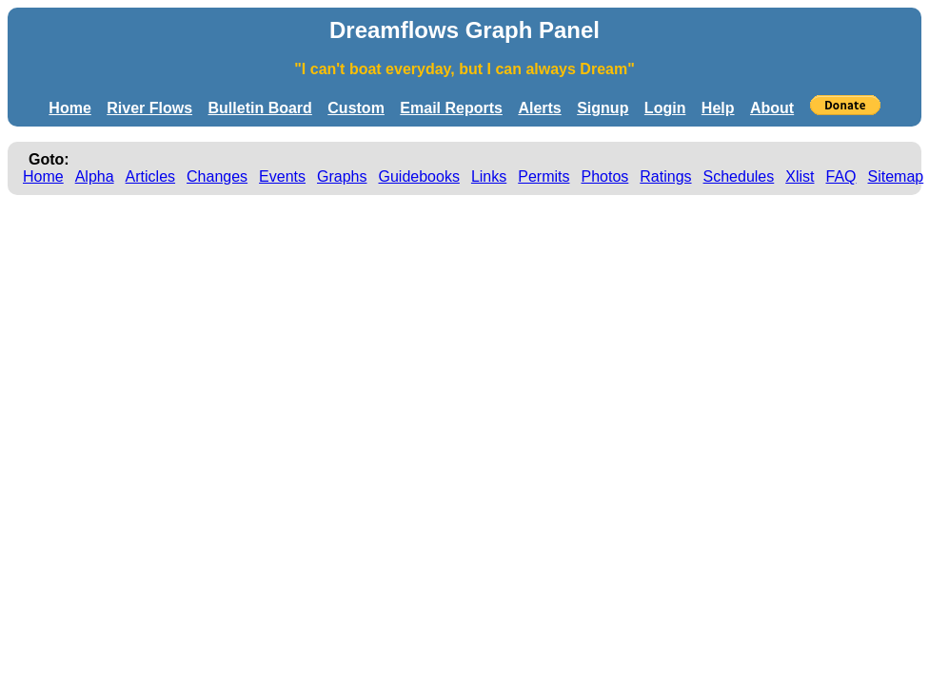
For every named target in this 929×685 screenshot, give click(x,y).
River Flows (149, 108)
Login (665, 108)
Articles (150, 176)
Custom (356, 108)
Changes (217, 176)
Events (282, 176)
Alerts (539, 108)
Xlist (799, 176)
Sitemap (896, 176)
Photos (604, 176)
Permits (543, 176)
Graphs (341, 176)
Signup (602, 108)
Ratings (665, 176)
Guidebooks (419, 176)
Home (69, 108)
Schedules (739, 176)
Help (718, 108)
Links (488, 176)
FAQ (841, 176)
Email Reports (451, 108)
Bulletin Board (260, 108)
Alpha (94, 176)
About (772, 108)
